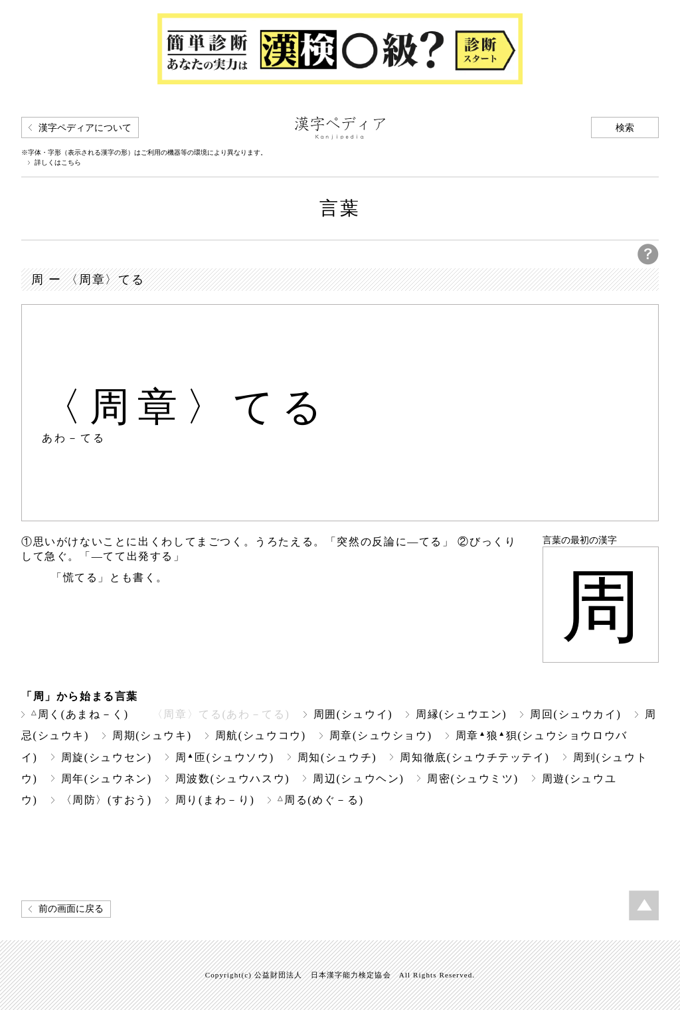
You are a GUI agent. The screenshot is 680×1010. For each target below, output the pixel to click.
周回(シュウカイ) (575, 714)
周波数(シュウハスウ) (232, 778)
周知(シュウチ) (337, 757)
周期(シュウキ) (152, 735)
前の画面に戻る (71, 909)
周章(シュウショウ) (380, 735)
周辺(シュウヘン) (358, 778)
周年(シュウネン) (106, 778)
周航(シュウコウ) (260, 735)
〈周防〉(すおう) (106, 799)
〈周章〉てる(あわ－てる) (221, 714)
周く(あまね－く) (80, 714)
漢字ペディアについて (85, 128)
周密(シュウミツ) (472, 778)
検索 (625, 128)
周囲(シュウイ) (353, 714)
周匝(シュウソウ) (224, 757)
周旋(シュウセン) (106, 757)
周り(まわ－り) (215, 799)
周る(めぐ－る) (320, 799)
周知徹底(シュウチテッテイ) (474, 757)
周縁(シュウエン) (461, 714)
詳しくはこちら (58, 162)
